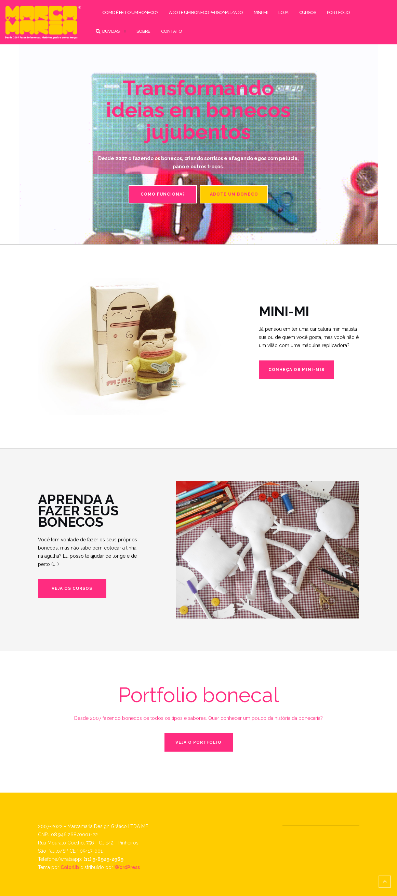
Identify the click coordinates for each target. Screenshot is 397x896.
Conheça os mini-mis (296, 369)
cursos (307, 12)
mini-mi (260, 12)
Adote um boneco (234, 194)
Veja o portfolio (198, 742)
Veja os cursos (72, 588)
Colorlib (70, 867)
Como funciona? (163, 194)
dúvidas (110, 31)
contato (171, 31)
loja (283, 12)
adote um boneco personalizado (206, 12)
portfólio (338, 12)
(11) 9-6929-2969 (103, 859)
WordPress (127, 867)
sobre (143, 31)
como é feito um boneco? (130, 12)
